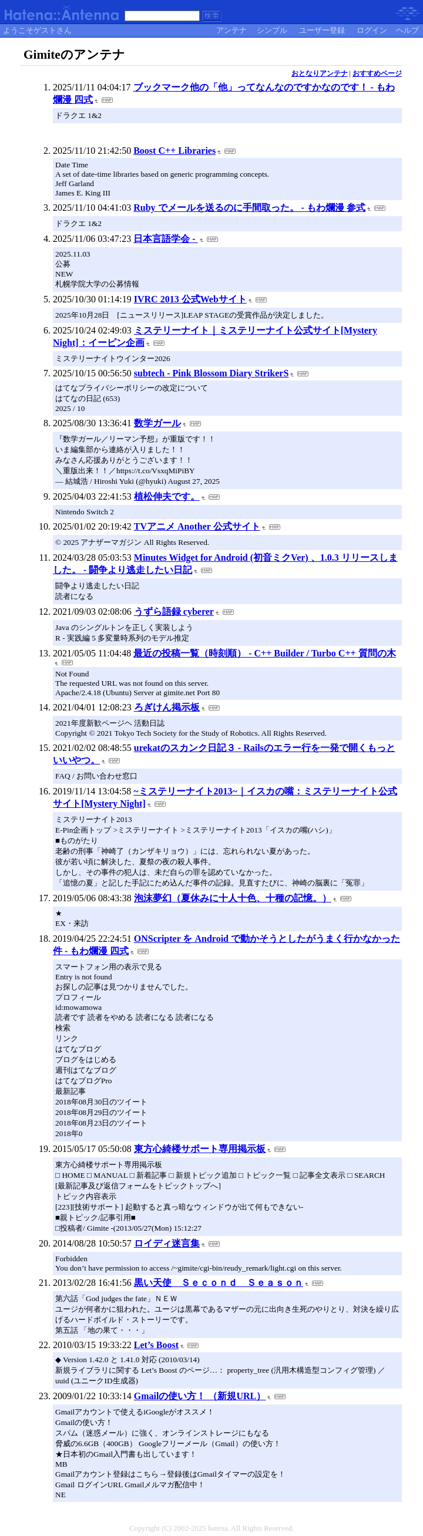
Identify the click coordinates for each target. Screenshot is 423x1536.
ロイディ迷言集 (167, 1243)
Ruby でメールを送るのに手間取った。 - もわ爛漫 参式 (249, 208)
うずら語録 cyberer (174, 612)
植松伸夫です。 (167, 496)
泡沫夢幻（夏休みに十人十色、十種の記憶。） (232, 898)
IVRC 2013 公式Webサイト (190, 299)
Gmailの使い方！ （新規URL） (200, 1396)
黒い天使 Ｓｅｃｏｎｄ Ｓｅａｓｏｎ (218, 1283)
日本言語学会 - (165, 239)
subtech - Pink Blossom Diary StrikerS (211, 373)
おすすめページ (377, 73)
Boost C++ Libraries (174, 151)
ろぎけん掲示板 (167, 707)
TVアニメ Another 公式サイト (197, 526)
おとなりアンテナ (319, 73)
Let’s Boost (156, 1345)
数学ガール (157, 423)
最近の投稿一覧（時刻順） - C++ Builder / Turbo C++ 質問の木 (264, 653)
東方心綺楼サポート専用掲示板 (200, 1149)
